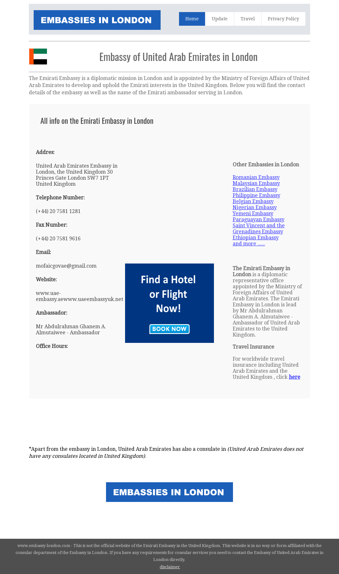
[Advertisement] (155, 136)
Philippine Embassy (256, 195)
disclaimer (170, 566)
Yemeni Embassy (253, 213)
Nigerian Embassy (255, 207)
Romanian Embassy (256, 177)
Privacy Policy (283, 18)
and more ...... (249, 244)
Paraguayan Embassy (258, 220)
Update (220, 18)
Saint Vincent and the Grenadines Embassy (259, 229)
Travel (248, 18)
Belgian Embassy (253, 201)
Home (192, 18)
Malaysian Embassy (256, 183)
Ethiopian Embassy (256, 238)
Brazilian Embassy (255, 189)
